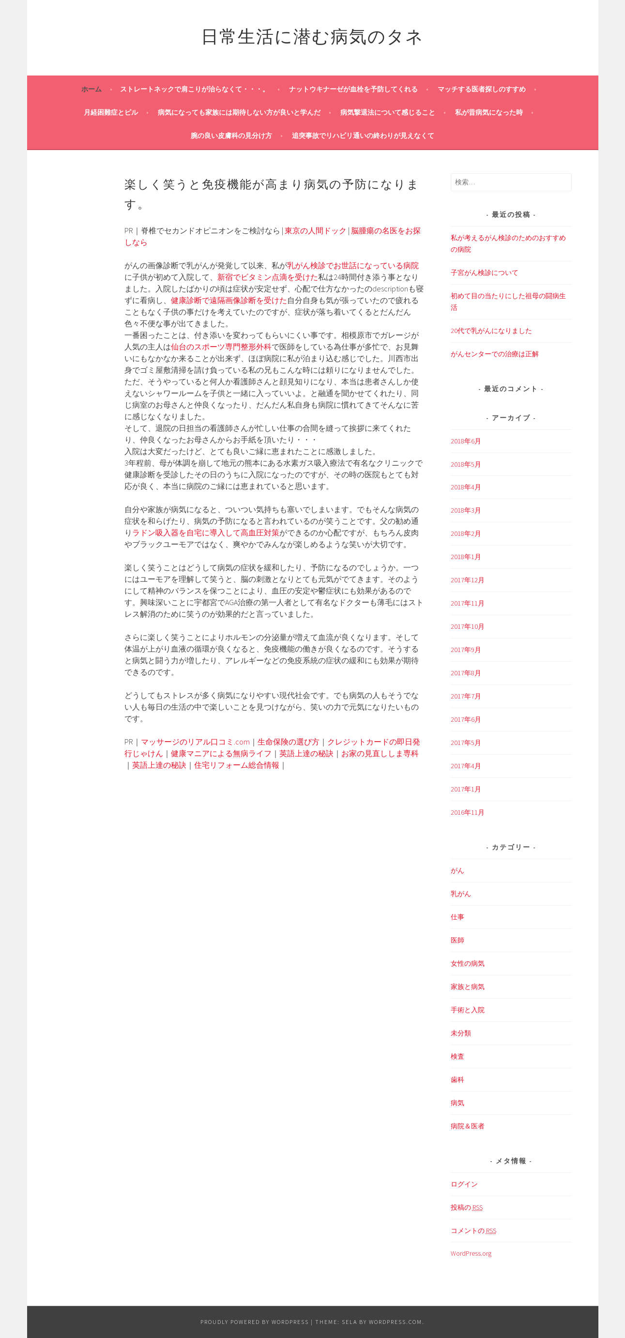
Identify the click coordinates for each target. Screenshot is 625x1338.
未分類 (461, 1033)
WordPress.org (471, 1253)
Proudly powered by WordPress (254, 1321)
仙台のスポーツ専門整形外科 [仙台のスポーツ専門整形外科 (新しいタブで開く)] (221, 346)
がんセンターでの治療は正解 (495, 354)
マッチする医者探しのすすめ (482, 89)
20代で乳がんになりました (491, 330)
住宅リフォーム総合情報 (236, 765)
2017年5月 (466, 742)
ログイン (464, 1184)
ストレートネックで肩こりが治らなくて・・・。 (194, 89)
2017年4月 (466, 765)
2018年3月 (466, 510)
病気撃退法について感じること (387, 112)
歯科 (457, 1079)
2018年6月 (466, 441)
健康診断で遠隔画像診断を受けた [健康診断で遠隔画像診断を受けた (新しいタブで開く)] (229, 300)
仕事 (457, 916)
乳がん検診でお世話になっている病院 (353, 265)
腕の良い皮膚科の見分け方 (231, 135)
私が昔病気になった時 (489, 112)
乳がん (461, 893)
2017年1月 (466, 789)
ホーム (91, 89)
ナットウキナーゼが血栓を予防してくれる (353, 89)
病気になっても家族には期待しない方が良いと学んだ (239, 112)
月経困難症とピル (111, 112)
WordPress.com (395, 1321)
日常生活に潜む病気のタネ (312, 34)
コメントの (473, 1230)
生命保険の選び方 (289, 741)
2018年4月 (466, 487)
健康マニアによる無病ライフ (221, 753)
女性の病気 (468, 963)
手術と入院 (468, 1009)
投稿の (467, 1207)
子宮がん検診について (484, 272)
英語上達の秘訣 (306, 753)
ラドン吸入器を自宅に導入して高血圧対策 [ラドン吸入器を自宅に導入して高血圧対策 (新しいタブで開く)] (205, 532)
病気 (457, 1102)
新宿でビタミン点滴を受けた (267, 277)
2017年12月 (468, 580)
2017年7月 (466, 696)
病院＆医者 (468, 1126)
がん (457, 870)
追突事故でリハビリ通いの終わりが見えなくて (363, 135)
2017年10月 (468, 626)
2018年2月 (466, 533)
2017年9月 (466, 649)
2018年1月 (466, 556)
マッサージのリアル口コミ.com (195, 741)
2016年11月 (468, 812)
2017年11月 (468, 603)
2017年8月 (466, 673)
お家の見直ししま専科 (380, 753)
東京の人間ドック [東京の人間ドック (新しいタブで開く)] (316, 230)
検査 (457, 1056)
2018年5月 (466, 464)
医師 (457, 940)
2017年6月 (466, 719)
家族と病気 (468, 986)
